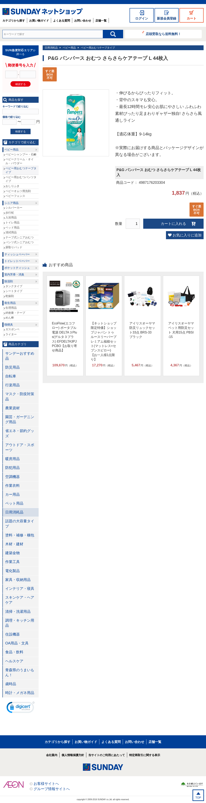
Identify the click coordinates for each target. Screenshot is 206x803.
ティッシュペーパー (17, 254)
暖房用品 (12, 459)
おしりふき (12, 186)
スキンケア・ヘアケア (19, 600)
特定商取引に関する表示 (144, 755)
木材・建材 (14, 544)
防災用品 (12, 367)
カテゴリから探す (13, 20)
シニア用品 (11, 203)
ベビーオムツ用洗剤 (18, 191)
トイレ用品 (12, 222)
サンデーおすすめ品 (19, 355)
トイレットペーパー (17, 261)
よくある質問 (61, 20)
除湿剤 (8, 281)
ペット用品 (14, 503)
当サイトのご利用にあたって (106, 755)
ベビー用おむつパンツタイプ (20, 179)
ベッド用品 (12, 227)
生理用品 (11, 307)
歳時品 (10, 684)
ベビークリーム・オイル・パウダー (19, 161)
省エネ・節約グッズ (19, 433)
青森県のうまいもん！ (19, 672)
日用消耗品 (51, 47)
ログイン (141, 18)
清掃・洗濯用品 (18, 612)
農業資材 (12, 408)
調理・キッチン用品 (19, 622)
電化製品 (12, 571)
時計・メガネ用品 (19, 693)
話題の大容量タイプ (19, 523)
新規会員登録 (166, 18)
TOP (198, 797)
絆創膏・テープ (15, 312)
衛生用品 (10, 302)
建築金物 (12, 553)
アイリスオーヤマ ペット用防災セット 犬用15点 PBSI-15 (181, 330)
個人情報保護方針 (73, 755)
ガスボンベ (12, 329)
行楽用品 (12, 385)
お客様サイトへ (46, 784)
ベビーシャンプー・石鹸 (20, 154)
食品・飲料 (14, 652)
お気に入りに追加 (187, 235)
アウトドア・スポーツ (19, 447)
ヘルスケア (14, 661)
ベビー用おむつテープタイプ (98, 47)
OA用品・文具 (17, 643)
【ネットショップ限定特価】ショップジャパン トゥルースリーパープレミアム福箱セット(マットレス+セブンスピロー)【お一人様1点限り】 (103, 341)
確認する (20, 84)
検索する (20, 131)
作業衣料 (12, 486)
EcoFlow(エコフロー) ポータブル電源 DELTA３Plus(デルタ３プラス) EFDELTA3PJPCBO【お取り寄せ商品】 (64, 337)
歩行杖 (9, 212)
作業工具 (12, 562)
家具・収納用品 (18, 580)
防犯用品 (12, 468)
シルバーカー (13, 207)
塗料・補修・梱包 (19, 535)
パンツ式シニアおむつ (19, 242)
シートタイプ (13, 291)
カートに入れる (173, 224)
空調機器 (12, 477)
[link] (20, 708)
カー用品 (12, 494)
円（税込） (65, 365)
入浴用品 (11, 217)
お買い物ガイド (39, 20)
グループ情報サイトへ (52, 789)
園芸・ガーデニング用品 (19, 419)
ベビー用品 (69, 47)
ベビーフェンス (15, 195)
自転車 (10, 376)
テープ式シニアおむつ (19, 237)
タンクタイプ (13, 286)
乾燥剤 (9, 296)
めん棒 (9, 317)
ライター (11, 334)
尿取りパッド (13, 247)
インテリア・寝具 (19, 589)
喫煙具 (8, 324)
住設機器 (12, 634)
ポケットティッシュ (17, 267)
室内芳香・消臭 (14, 274)
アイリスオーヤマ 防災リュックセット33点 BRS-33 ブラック (142, 330)
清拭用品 (11, 232)
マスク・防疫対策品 (19, 396)
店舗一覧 (101, 20)
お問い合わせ (82, 20)
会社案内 (51, 755)
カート (191, 18)
